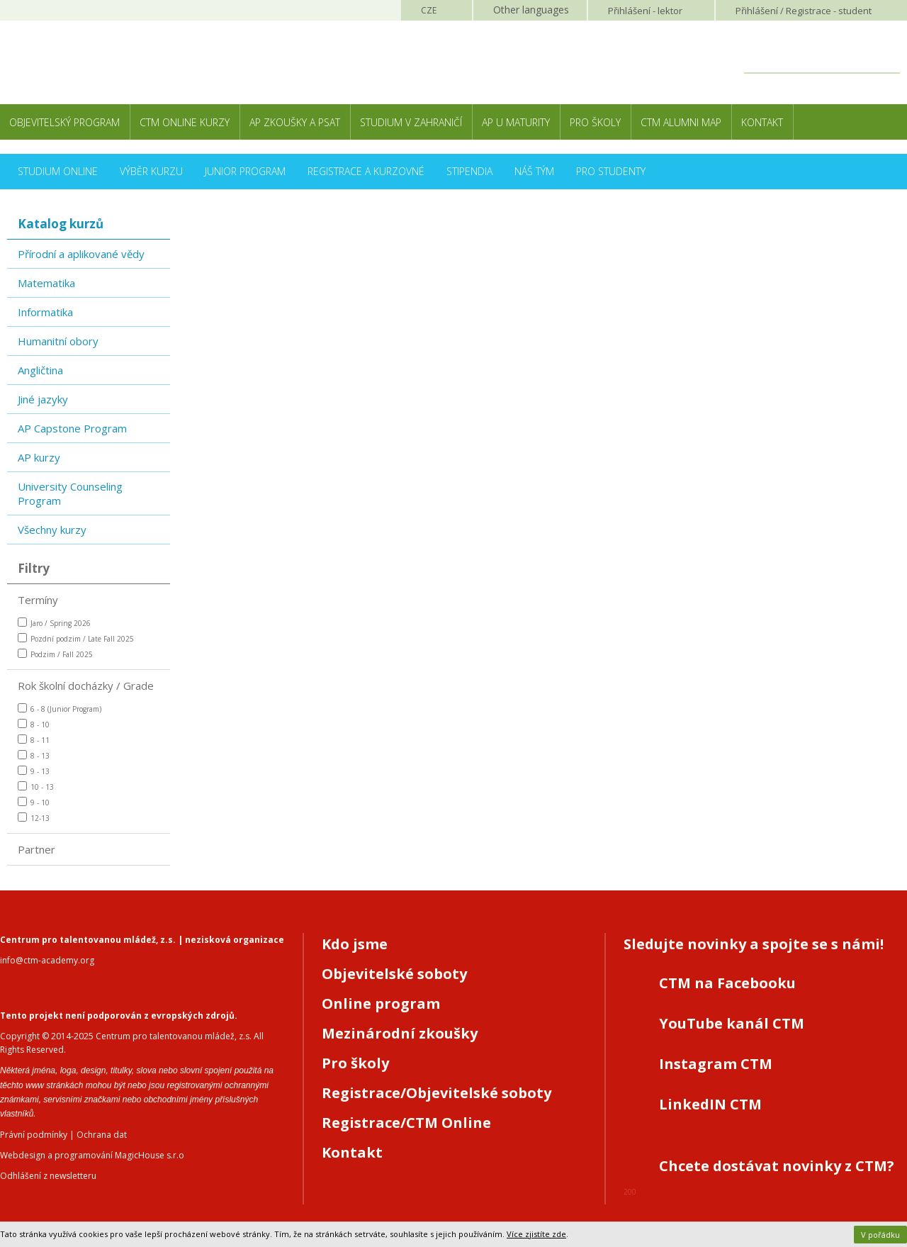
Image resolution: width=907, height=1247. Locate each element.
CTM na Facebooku (727, 982)
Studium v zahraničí (411, 122)
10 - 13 (36, 786)
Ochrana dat (102, 1135)
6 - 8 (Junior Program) (59, 708)
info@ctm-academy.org (47, 960)
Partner (36, 849)
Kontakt (762, 122)
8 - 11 (34, 739)
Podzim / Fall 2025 (55, 654)
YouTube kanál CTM (731, 1023)
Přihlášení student (804, 10)
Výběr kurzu (151, 171)
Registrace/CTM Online (406, 1122)
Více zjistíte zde (536, 1234)
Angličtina (40, 370)
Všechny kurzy (52, 529)
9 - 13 (34, 771)
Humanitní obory (58, 341)
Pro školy (595, 122)
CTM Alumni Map (681, 122)
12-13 (34, 817)
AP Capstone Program (72, 428)
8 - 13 (34, 755)
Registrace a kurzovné (366, 171)
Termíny (38, 600)
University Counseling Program (70, 493)
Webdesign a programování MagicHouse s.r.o (92, 1155)
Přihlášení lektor (645, 10)
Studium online (58, 171)
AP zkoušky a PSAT (294, 122)
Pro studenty (611, 171)
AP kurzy (39, 457)
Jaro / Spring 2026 (54, 622)
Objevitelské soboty (394, 973)
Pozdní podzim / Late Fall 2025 (76, 638)
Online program (381, 1003)
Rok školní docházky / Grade (86, 685)
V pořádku (880, 1234)
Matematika (46, 283)
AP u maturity (516, 122)
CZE (428, 10)
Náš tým (534, 171)
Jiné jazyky (43, 399)
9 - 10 (34, 802)
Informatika (45, 312)
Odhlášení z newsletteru (48, 1176)
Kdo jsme (355, 944)
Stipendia (469, 171)
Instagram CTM (715, 1063)
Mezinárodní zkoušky (400, 1033)
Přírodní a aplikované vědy (81, 254)
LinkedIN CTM (710, 1104)
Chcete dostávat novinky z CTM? (776, 1165)
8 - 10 (34, 724)
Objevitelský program (64, 122)
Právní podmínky (33, 1135)
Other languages (531, 9)
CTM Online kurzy (185, 122)
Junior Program (245, 171)
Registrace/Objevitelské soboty (436, 1092)
